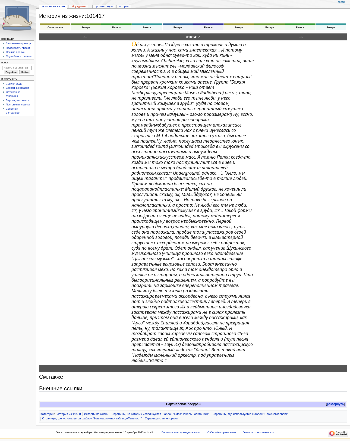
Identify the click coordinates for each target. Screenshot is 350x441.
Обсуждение (78, 6)
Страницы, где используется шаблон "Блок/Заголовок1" (250, 414)
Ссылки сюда (14, 83)
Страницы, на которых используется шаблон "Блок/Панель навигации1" (160, 414)
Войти (341, 1)
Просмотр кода (104, 6)
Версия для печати (17, 100)
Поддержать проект (18, 47)
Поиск (4, 62)
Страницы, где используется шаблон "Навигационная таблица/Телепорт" (92, 418)
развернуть (335, 404)
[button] (335, 404)
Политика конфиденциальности (181, 432)
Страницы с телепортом (161, 418)
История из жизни (69, 414)
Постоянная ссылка (18, 104)
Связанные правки (17, 87)
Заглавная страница (18, 43)
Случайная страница (19, 56)
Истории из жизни (96, 414)
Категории (47, 414)
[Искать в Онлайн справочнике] (17, 68)
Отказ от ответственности (258, 432)
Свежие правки (15, 52)
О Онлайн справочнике (221, 432)
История (124, 6)
